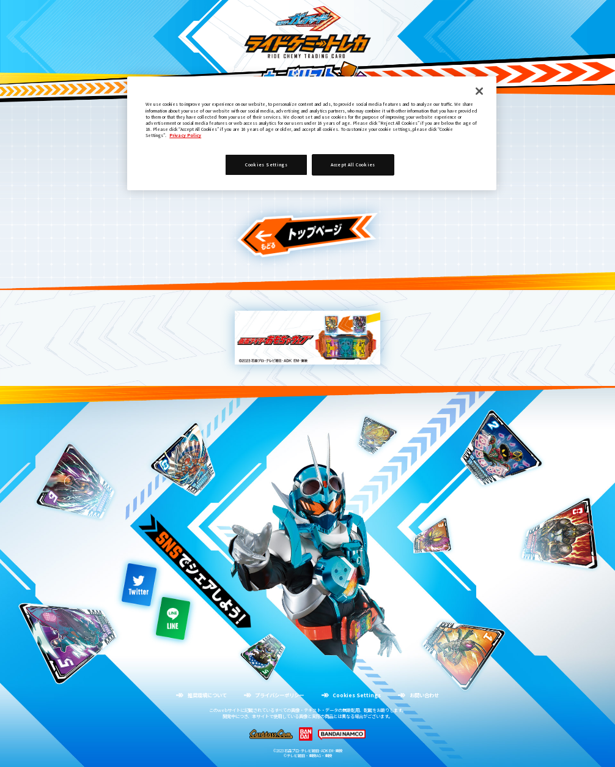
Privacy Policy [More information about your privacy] (185, 135)
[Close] (479, 91)
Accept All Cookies (353, 164)
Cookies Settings (266, 164)
